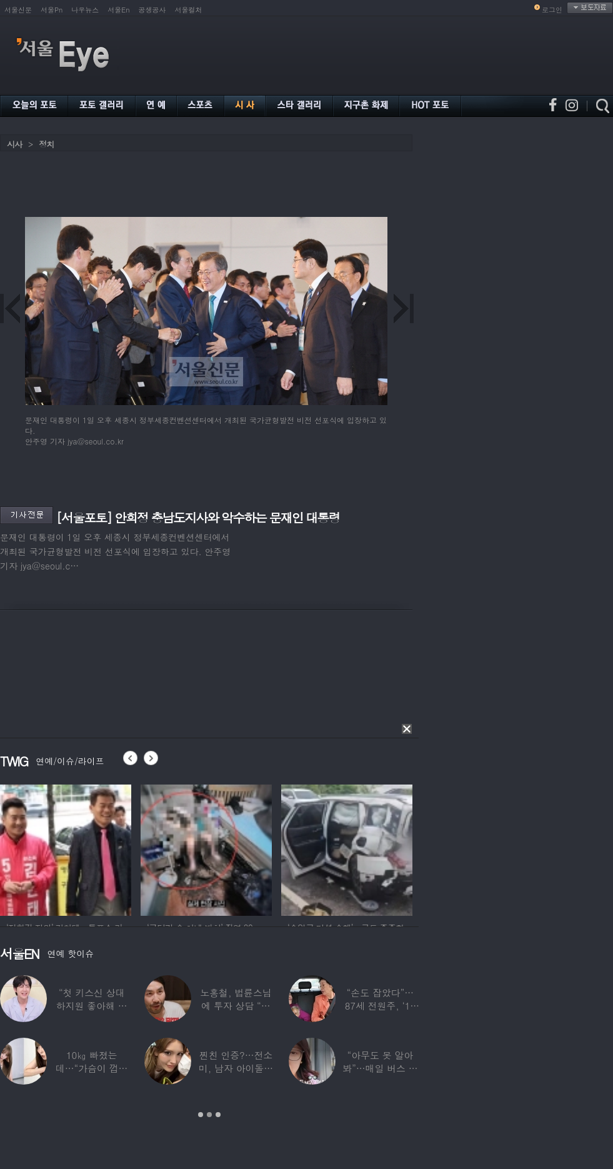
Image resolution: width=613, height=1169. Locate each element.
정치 (46, 144)
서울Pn (51, 9)
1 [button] (200, 1114)
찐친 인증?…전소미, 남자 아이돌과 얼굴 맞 (236, 1068)
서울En (118, 9)
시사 (14, 144)
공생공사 (152, 9)
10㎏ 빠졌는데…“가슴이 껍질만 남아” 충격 (92, 1068)
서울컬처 (188, 9)
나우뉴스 (85, 9)
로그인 (552, 9)
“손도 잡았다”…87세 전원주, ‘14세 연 (380, 1005)
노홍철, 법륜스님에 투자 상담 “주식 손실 (235, 1005)
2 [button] (209, 1114)
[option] (65, 848)
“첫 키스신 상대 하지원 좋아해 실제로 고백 (91, 1005)
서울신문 (18, 9)
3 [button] (218, 1114)
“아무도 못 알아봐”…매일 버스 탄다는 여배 (379, 1068)
